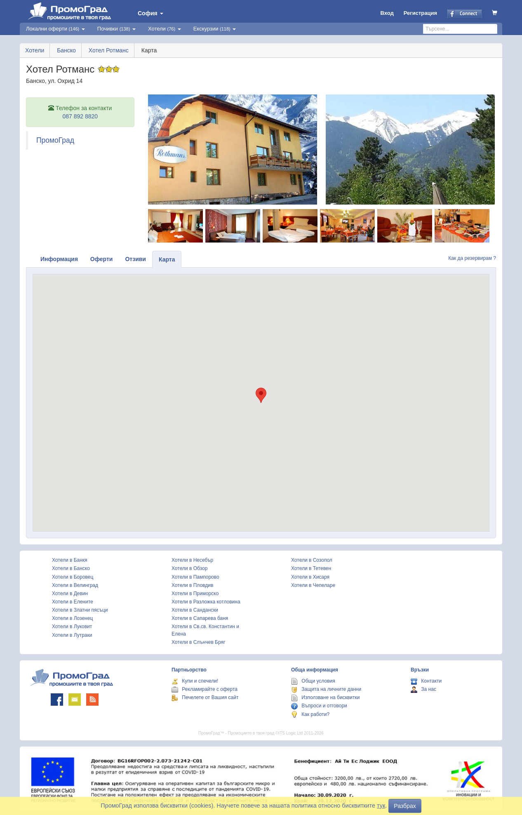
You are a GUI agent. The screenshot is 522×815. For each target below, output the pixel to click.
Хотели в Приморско (195, 593)
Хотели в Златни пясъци (80, 610)
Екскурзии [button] (214, 29)
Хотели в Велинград (75, 585)
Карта (167, 259)
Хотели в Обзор (189, 568)
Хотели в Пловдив (192, 585)
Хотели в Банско (71, 568)
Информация (59, 259)
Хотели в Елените (72, 602)
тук (381, 805)
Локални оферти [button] (55, 29)
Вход (387, 13)
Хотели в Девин (70, 593)
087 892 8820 (80, 116)
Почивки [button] (116, 29)
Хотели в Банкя (69, 560)
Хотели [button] (164, 29)
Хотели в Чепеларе (313, 585)
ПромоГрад (55, 140)
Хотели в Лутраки (72, 635)
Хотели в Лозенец (72, 618)
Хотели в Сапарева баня (200, 618)
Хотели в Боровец (72, 577)
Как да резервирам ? (472, 258)
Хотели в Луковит (72, 626)
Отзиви (135, 259)
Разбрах (405, 806)
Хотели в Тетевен (311, 568)
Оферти (101, 259)
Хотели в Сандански (195, 610)
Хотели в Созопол (311, 560)
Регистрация (420, 13)
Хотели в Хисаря (310, 577)
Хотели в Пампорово (195, 577)
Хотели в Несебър (192, 560)
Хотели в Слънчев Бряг (198, 642)
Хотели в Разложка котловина (206, 602)
